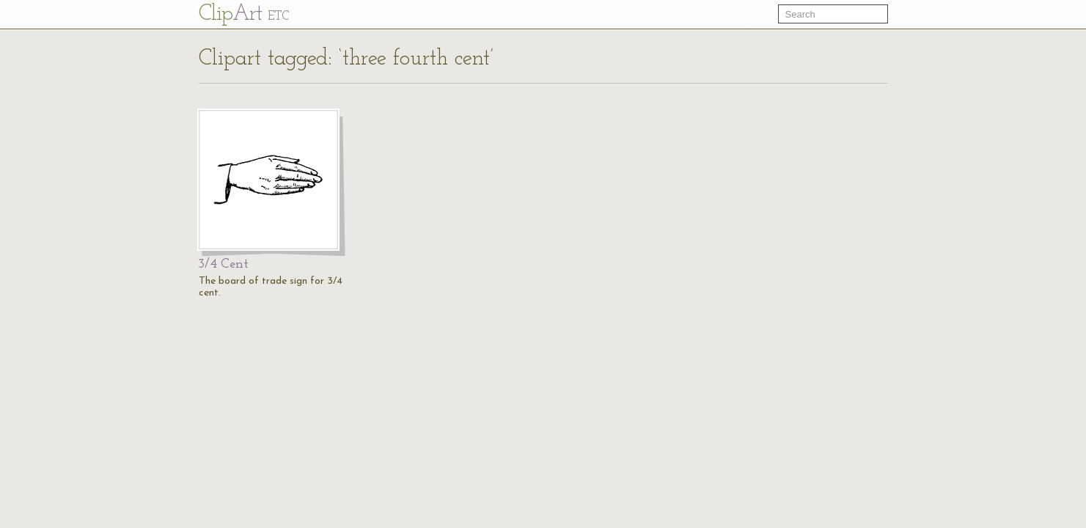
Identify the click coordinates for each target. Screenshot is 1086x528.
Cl (244, 14)
